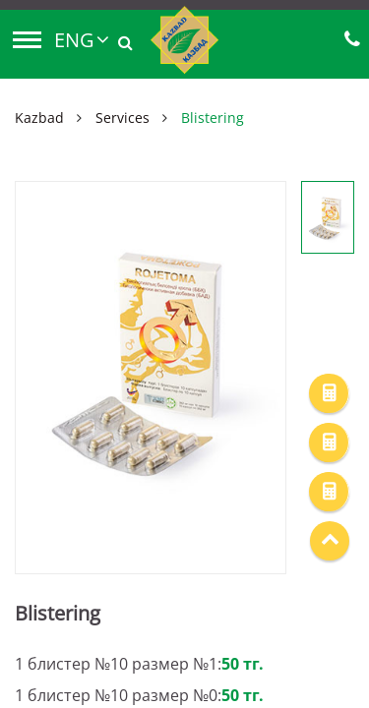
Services (122, 117)
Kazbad (39, 117)
